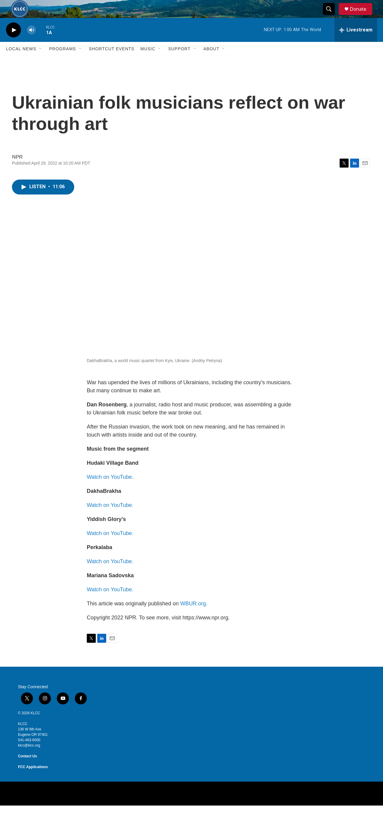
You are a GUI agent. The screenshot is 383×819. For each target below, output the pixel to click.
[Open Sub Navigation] (40, 62)
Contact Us (27, 770)
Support (179, 62)
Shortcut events (111, 62)
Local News (21, 62)
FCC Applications (33, 780)
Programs (62, 62)
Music (147, 62)
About (211, 62)
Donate (361, 16)
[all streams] (356, 43)
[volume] (31, 43)
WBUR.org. (193, 617)
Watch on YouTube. (110, 490)
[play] (13, 43)
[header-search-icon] (332, 16)
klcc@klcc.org (29, 759)
